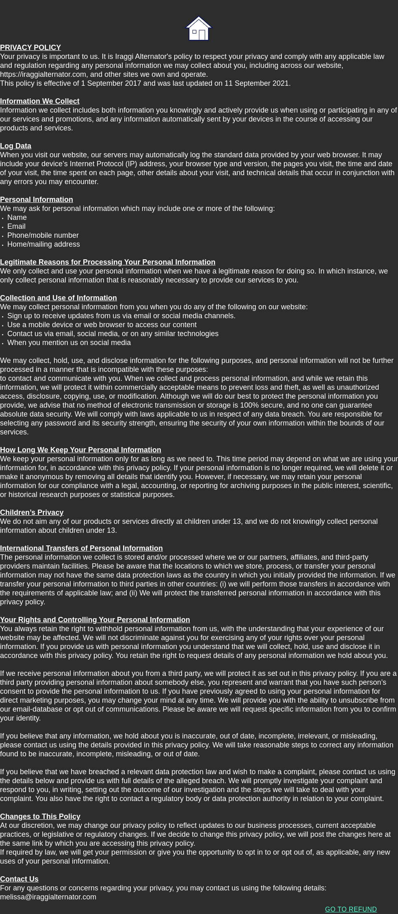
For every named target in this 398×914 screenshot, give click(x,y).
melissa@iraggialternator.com (48, 897)
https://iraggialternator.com (43, 74)
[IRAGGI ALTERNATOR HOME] (198, 28)
